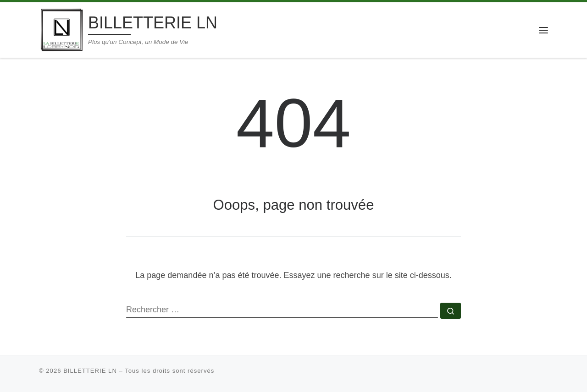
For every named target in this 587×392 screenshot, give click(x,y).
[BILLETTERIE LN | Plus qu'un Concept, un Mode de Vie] (62, 28)
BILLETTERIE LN (90, 370)
